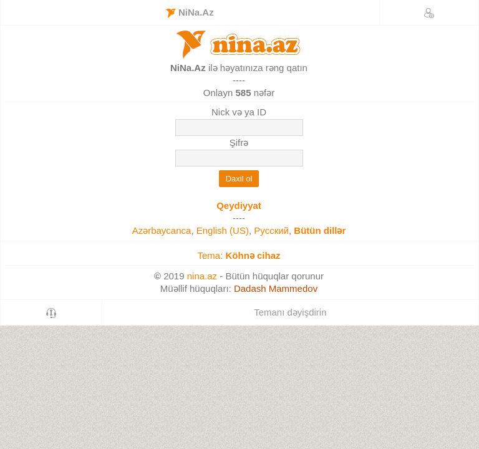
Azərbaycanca (161, 230)
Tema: (238, 255)
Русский (271, 230)
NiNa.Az (190, 12)
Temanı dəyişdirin (290, 312)
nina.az (202, 276)
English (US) (222, 230)
